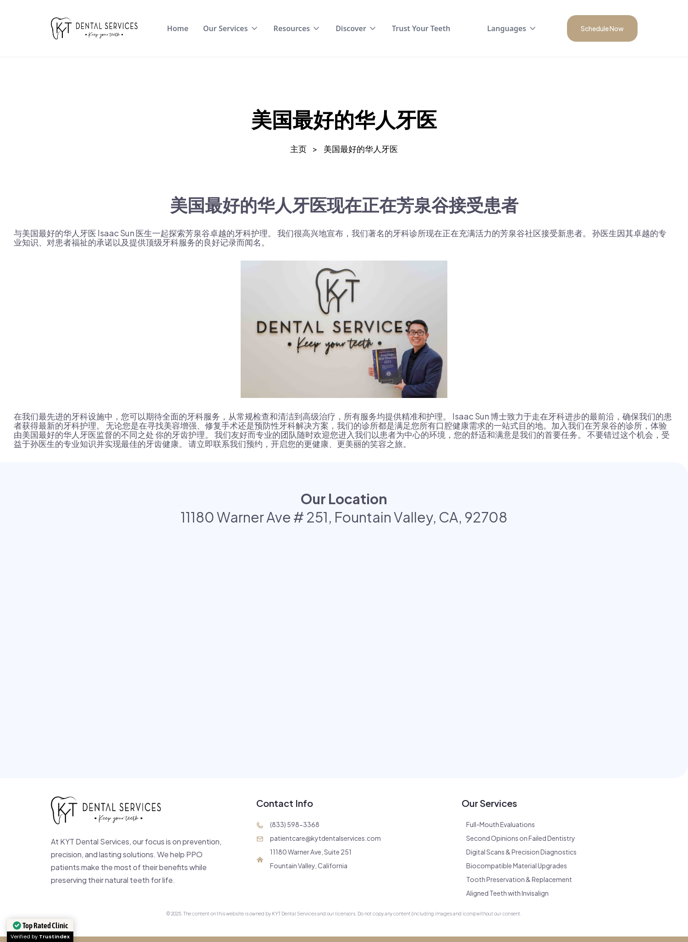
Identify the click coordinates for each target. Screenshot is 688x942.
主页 (298, 148)
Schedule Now (602, 28)
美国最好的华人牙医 (361, 148)
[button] (231, 28)
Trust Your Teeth (421, 28)
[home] (94, 28)
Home (177, 28)
